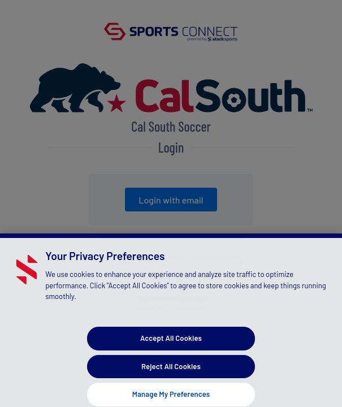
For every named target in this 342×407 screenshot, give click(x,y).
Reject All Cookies (171, 371)
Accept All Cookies (171, 343)
